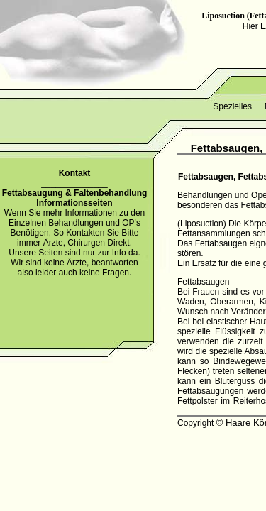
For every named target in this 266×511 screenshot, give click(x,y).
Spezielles (232, 106)
